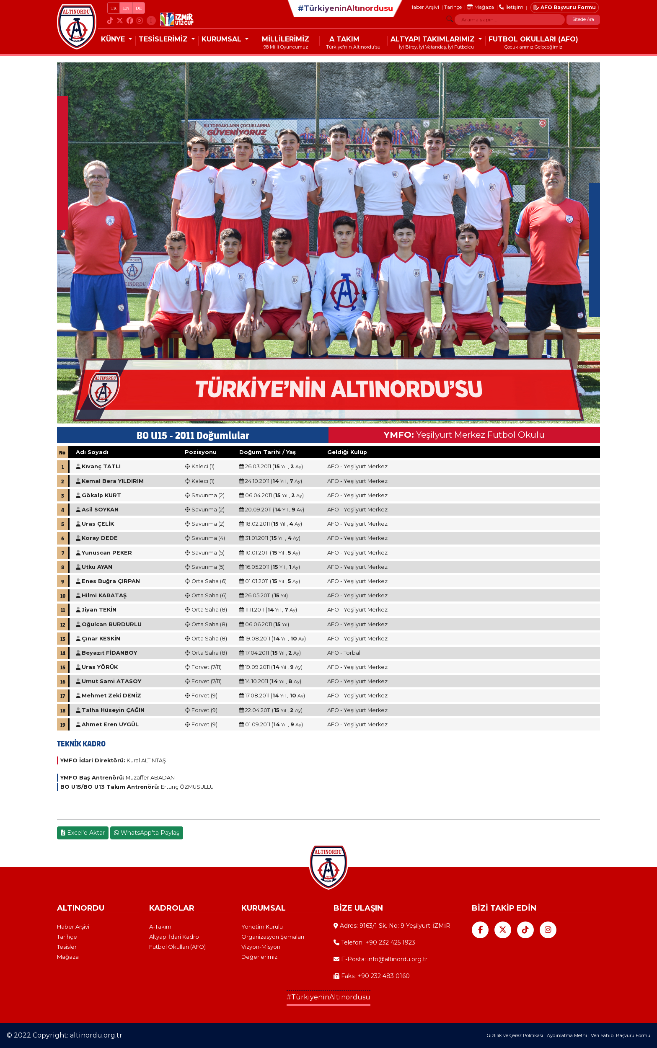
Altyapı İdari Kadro (174, 936)
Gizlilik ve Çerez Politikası (515, 1035)
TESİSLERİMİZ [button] (164, 39)
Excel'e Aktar (83, 832)
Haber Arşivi (424, 7)
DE (139, 7)
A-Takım (160, 926)
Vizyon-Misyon (260, 946)
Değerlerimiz (259, 956)
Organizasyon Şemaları (272, 936)
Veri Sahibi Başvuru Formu (620, 1035)
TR (113, 7)
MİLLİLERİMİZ (285, 39)
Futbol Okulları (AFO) (177, 946)
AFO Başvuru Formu (564, 7)
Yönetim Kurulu (262, 926)
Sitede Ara (583, 19)
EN (126, 7)
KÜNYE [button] (114, 39)
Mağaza (480, 7)
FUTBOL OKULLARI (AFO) (533, 39)
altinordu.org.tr (96, 1035)
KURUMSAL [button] (222, 39)
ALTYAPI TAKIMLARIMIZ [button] (434, 39)
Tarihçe (453, 7)
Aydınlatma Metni (567, 1035)
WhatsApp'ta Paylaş (146, 832)
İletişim (511, 7)
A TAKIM (344, 39)
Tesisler (67, 946)
